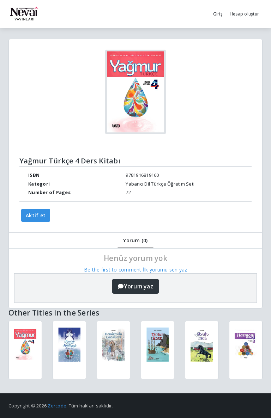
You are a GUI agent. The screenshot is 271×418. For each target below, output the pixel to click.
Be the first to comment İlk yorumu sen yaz (135, 269)
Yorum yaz (135, 286)
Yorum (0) (135, 240)
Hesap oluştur (244, 14)
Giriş (218, 14)
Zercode (57, 406)
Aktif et (36, 215)
